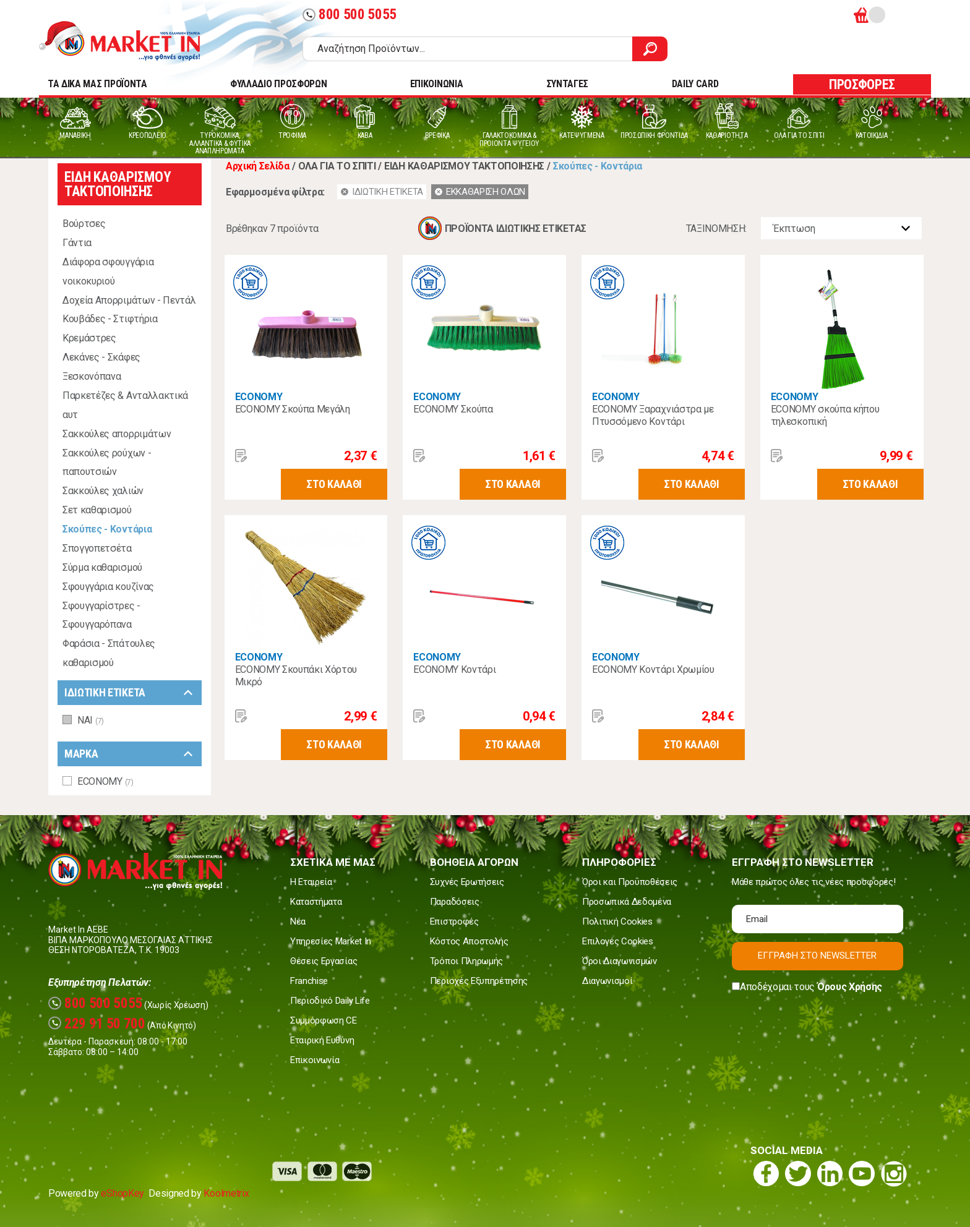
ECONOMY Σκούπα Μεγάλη (292, 409)
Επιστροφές (454, 921)
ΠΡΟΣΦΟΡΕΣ (862, 84)
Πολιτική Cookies (617, 921)
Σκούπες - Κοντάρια (107, 529)
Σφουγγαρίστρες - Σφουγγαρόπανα (101, 615)
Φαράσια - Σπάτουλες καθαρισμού (108, 653)
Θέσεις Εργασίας (323, 961)
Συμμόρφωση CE (323, 1020)
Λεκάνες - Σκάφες (101, 357)
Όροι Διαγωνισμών (619, 961)
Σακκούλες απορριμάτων (116, 434)
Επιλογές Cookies (617, 941)
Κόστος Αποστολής (469, 941)
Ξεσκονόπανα (91, 376)
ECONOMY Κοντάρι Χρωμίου (653, 669)
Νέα (298, 921)
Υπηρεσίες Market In (330, 941)
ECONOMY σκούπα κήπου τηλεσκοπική (825, 415)
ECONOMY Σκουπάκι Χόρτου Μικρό (296, 676)
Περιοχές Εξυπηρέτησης (479, 980)
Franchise (309, 980)
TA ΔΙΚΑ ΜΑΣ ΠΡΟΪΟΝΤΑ (97, 84)
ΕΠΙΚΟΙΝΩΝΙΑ (436, 84)
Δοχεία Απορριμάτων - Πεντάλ (128, 300)
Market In (130, 41)
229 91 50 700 (96, 1023)
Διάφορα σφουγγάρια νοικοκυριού (107, 271)
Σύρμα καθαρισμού (102, 567)
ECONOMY (259, 397)
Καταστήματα (315, 901)
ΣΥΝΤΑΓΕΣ (567, 84)
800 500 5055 (350, 14)
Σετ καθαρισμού (97, 510)
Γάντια (77, 243)
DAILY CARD (695, 84)
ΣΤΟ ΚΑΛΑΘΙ (334, 483)
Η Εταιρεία (311, 881)
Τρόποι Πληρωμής (466, 961)
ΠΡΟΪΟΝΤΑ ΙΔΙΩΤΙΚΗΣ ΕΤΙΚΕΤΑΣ (515, 228)
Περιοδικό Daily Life (330, 1000)
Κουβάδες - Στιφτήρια (110, 319)
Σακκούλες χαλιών (103, 491)
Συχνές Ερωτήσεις (467, 881)
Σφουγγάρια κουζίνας (108, 586)
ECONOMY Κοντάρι (454, 669)
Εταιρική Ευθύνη (322, 1040)
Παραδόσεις (454, 901)
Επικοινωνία (314, 1060)
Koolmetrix (226, 1193)
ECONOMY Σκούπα (453, 409)
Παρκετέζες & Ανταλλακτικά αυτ (125, 405)
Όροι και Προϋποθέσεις (629, 881)
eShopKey (122, 1193)
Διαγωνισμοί (607, 980)
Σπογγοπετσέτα (97, 548)
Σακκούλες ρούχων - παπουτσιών (106, 462)
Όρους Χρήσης (849, 987)
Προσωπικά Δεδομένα (626, 901)
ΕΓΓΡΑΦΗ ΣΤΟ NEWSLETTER (817, 955)
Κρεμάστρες (89, 338)
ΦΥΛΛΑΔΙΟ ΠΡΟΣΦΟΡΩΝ (278, 84)
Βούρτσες (83, 223)
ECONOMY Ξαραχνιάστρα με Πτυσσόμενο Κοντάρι (653, 415)
